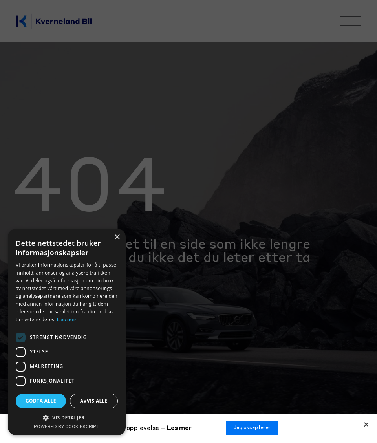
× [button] (117, 237)
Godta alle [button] (41, 400)
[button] (366, 424)
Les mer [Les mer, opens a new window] (67, 320)
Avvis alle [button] (94, 400)
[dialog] (67, 332)
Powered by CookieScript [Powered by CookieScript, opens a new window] (67, 427)
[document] (188, 221)
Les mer (179, 428)
